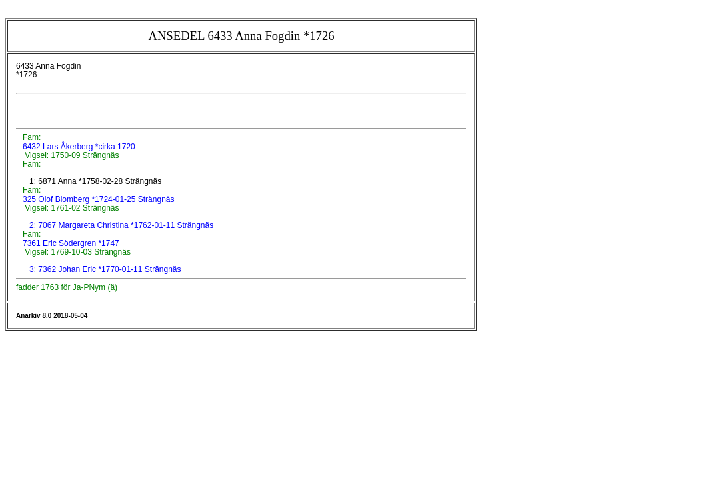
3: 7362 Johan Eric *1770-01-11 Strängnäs (105, 269)
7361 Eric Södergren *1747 (70, 243)
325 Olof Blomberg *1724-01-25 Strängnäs (98, 199)
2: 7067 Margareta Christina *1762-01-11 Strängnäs (121, 225)
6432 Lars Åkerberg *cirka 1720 (78, 146)
